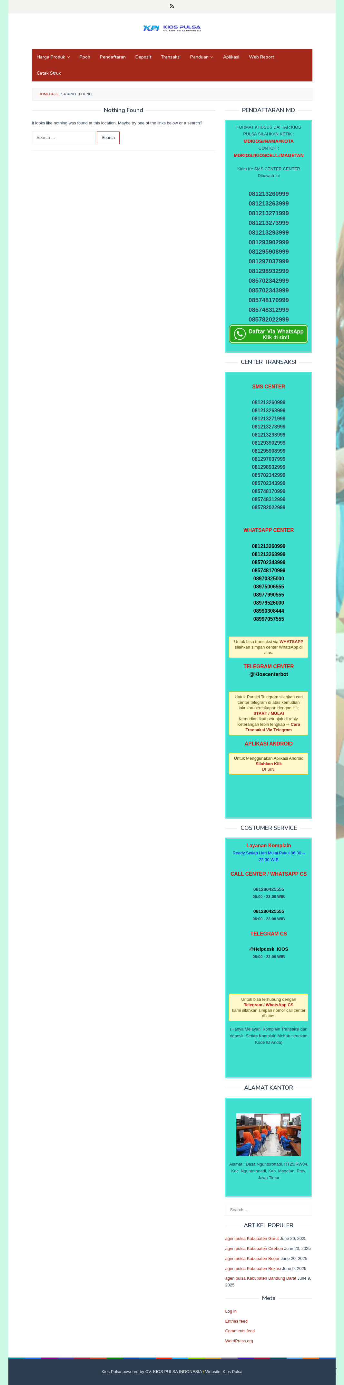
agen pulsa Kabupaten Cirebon (254, 1248)
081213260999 (268, 546)
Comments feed (240, 1330)
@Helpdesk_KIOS (268, 949)
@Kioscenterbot (268, 674)
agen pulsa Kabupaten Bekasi (253, 1268)
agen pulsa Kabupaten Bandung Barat (260, 1278)
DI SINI (269, 769)
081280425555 (268, 911)
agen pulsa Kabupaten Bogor (252, 1258)
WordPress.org (239, 1340)
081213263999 (268, 554)
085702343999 (268, 562)
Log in (230, 1311)
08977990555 (268, 594)
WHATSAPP (291, 641)
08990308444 (268, 611)
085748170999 (268, 570)
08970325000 (268, 578)
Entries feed (236, 1321)
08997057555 (268, 619)
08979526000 (268, 603)
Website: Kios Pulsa (223, 1371)
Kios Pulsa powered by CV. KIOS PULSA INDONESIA (152, 1371)
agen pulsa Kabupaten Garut (252, 1238)
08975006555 (268, 586)
